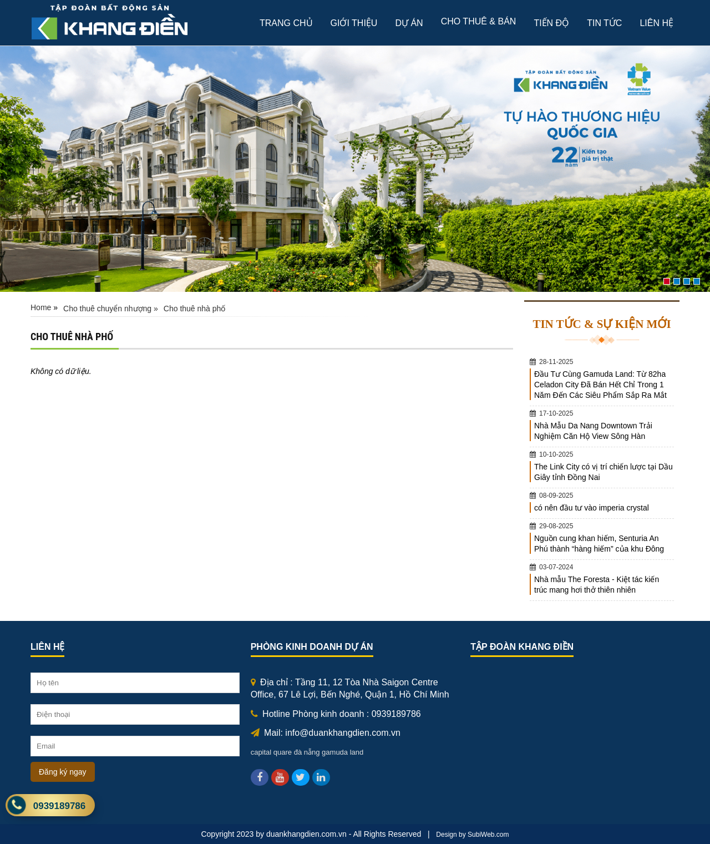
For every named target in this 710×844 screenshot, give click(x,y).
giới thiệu (354, 23)
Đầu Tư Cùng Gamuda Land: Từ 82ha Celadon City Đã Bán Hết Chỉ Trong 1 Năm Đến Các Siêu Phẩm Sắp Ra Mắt (600, 385)
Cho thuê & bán (478, 21)
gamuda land (342, 752)
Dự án (409, 23)
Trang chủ (286, 23)
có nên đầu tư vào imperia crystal (591, 507)
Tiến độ (551, 23)
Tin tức (604, 23)
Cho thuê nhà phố (195, 308)
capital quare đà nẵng (285, 752)
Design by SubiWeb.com (472, 834)
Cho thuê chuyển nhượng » (110, 308)
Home (41, 307)
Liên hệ (656, 23)
